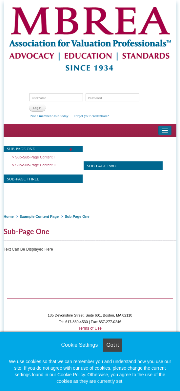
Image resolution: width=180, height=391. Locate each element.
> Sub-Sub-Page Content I (33, 157)
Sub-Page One (21, 149)
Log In (37, 108)
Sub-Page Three (23, 178)
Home (9, 216)
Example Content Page (39, 216)
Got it (112, 345)
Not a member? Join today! (50, 116)
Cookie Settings (79, 345)
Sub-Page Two (101, 165)
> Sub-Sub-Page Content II (33, 165)
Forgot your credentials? (91, 116)
